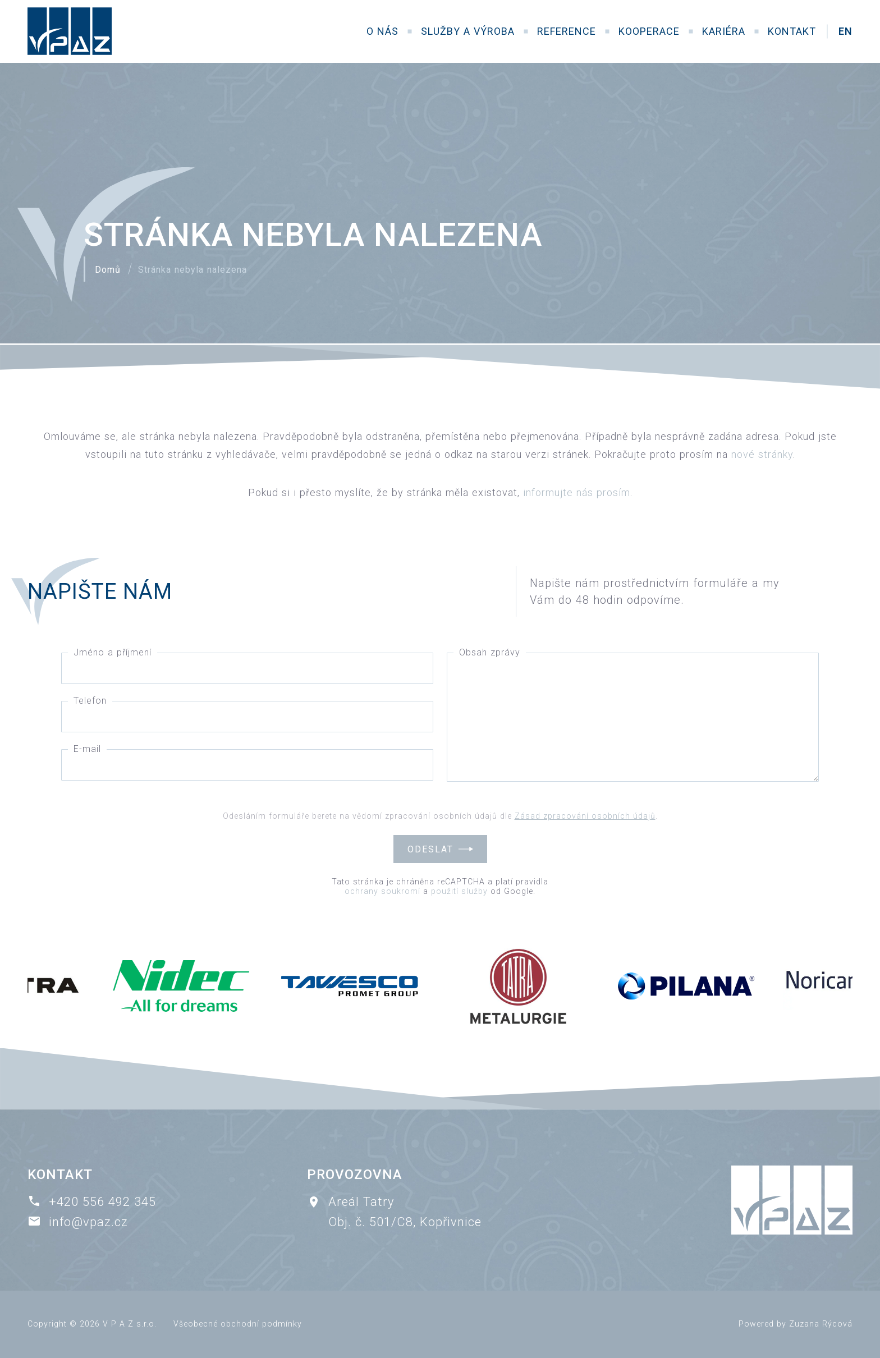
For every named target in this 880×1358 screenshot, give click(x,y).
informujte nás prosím (576, 492)
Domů (108, 269)
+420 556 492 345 (102, 1202)
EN (845, 31)
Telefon (90, 700)
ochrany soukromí (382, 891)
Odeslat (430, 849)
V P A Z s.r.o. (130, 1323)
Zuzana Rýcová (820, 1323)
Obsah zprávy (489, 652)
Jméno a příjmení (113, 652)
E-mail (87, 749)
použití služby (459, 891)
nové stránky (762, 454)
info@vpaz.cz (88, 1222)
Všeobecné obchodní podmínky (237, 1323)
